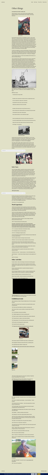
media (24, 278)
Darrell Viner (18, 140)
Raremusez (3, 2)
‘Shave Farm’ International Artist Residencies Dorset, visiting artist (23, 326)
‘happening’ (29, 140)
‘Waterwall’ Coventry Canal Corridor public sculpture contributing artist (24, 346)
